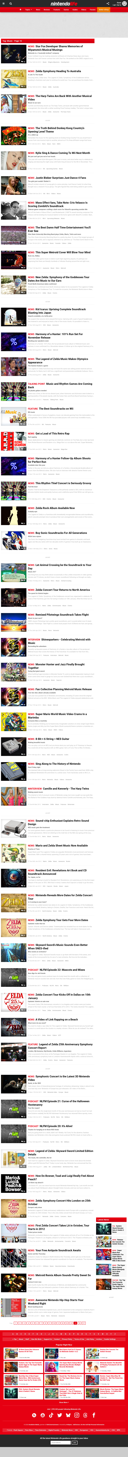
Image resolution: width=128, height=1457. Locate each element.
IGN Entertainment (53, 1425)
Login (114, 5)
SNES (58, 144)
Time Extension (40, 1430)
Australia (56, 87)
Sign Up (119, 5)
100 (22, 424)
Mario (45, 861)
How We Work (36, 1339)
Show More (64, 1402)
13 (23, 680)
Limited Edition (56, 1167)
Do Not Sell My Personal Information (92, 1425)
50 (108, 1288)
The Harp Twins (66, 112)
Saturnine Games (60, 1266)
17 (23, 168)
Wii (44, 169)
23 (23, 754)
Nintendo (56, 630)
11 (23, 87)
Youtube (57, 243)
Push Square (18, 1430)
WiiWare (66, 986)
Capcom (59, 680)
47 (23, 399)
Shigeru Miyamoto (54, 62)
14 (23, 985)
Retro (44, 144)
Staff (27, 1339)
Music (45, 62)
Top (14, 1339)
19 (23, 325)
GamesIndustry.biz (102, 1430)
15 (75, 1323)
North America (47, 911)
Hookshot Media (34, 1425)
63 (23, 193)
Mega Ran (64, 449)
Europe (61, 1092)
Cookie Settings (110, 1339)
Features (46, 400)
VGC (91, 1430)
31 (23, 936)
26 (23, 1035)
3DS (44, 325)
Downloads (71, 1266)
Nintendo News (67, 1430)
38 (23, 1092)
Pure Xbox (29, 1430)
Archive (99, 1339)
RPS (118, 1430)
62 (23, 243)
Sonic (50, 549)
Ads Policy (90, 1339)
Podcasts (45, 986)
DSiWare (45, 1266)
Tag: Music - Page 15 (12, 41)
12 (23, 62)
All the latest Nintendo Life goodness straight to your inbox (64, 1438)
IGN (76, 1430)
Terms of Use (79, 1339)
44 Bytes (69, 1425)
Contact (57, 1339)
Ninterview (71, 804)
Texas (44, 1010)
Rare (53, 144)
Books (68, 861)
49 (23, 580)
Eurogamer (84, 1430)
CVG (113, 1430)
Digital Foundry (53, 1430)
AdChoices (76, 1425)
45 (23, 804)
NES (48, 755)
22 (108, 1246)
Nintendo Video (52, 1092)
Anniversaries (56, 606)
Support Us (48, 1339)
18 (23, 705)
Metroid (63, 268)
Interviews (53, 655)
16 (23, 960)
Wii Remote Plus (68, 1167)
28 (23, 779)
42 (23, 861)
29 (23, 268)
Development (65, 62)
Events (55, 293)
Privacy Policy (67, 1339)
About (21, 1339)
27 (23, 605)
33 (23, 374)
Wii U (48, 194)
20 (23, 1142)
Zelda (50, 87)
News (44, 606)
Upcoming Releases (53, 218)
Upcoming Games (51, 169)
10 (54, 1323)
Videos (53, 194)
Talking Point (54, 400)
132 (22, 1166)
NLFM (52, 986)
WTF (59, 1035)
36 (23, 1191)
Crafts (66, 755)
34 (23, 144)
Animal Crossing (66, 581)
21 (23, 293)
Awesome (56, 112)
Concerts (63, 1216)
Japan (66, 886)
